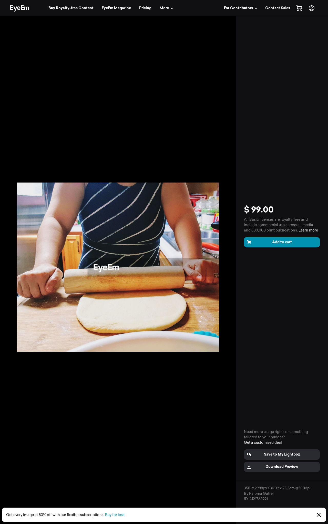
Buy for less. (115, 515)
